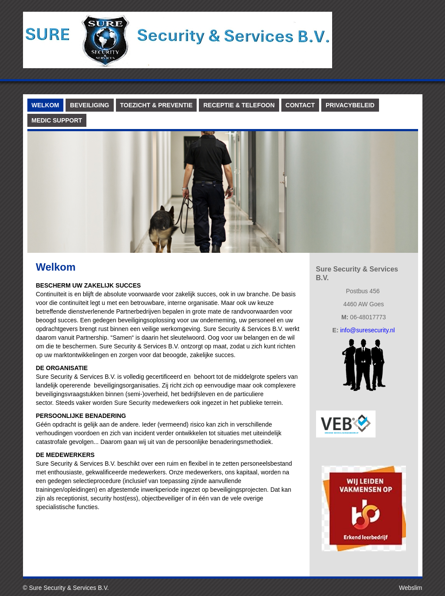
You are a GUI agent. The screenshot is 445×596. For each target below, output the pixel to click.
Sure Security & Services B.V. (69, 587)
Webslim (410, 587)
